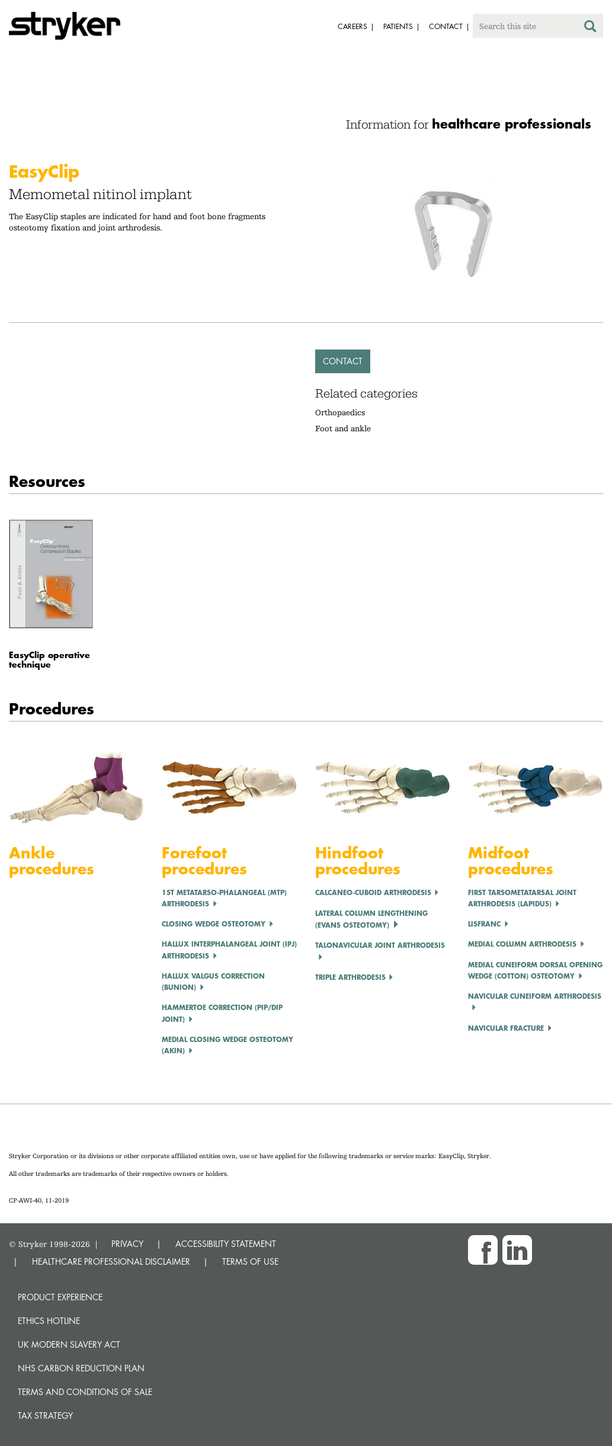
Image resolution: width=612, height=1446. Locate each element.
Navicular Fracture (506, 1028)
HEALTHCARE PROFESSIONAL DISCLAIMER (111, 1261)
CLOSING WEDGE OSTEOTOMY (213, 924)
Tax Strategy (45, 1415)
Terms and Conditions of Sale (85, 1391)
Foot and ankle (343, 428)
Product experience (60, 1297)
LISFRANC (484, 924)
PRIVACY (127, 1243)
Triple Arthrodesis (350, 977)
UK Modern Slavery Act (69, 1344)
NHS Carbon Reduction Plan (81, 1368)
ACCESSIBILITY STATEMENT (225, 1243)
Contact (343, 361)
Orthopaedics (340, 412)
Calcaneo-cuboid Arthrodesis (373, 892)
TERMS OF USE (250, 1261)
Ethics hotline (49, 1320)
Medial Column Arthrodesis (522, 944)
